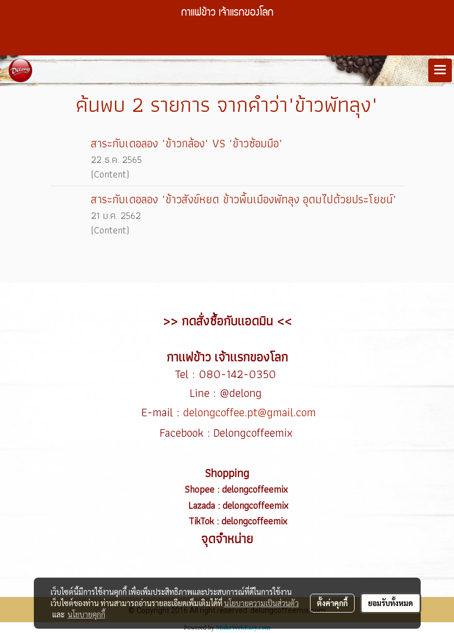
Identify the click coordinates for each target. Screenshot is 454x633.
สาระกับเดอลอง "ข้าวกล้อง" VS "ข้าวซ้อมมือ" (187, 143)
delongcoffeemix (256, 489)
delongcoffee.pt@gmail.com (249, 412)
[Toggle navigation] (440, 70)
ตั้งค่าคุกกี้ (332, 603)
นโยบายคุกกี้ (86, 614)
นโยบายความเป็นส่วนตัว (261, 603)
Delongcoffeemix (254, 432)
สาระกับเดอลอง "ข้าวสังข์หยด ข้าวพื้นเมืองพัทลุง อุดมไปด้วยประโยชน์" (244, 199)
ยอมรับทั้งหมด (390, 603)
